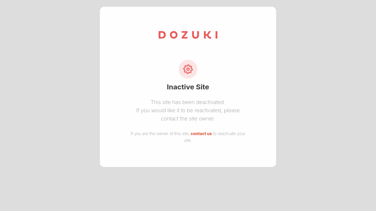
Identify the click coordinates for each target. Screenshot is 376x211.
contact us (201, 133)
